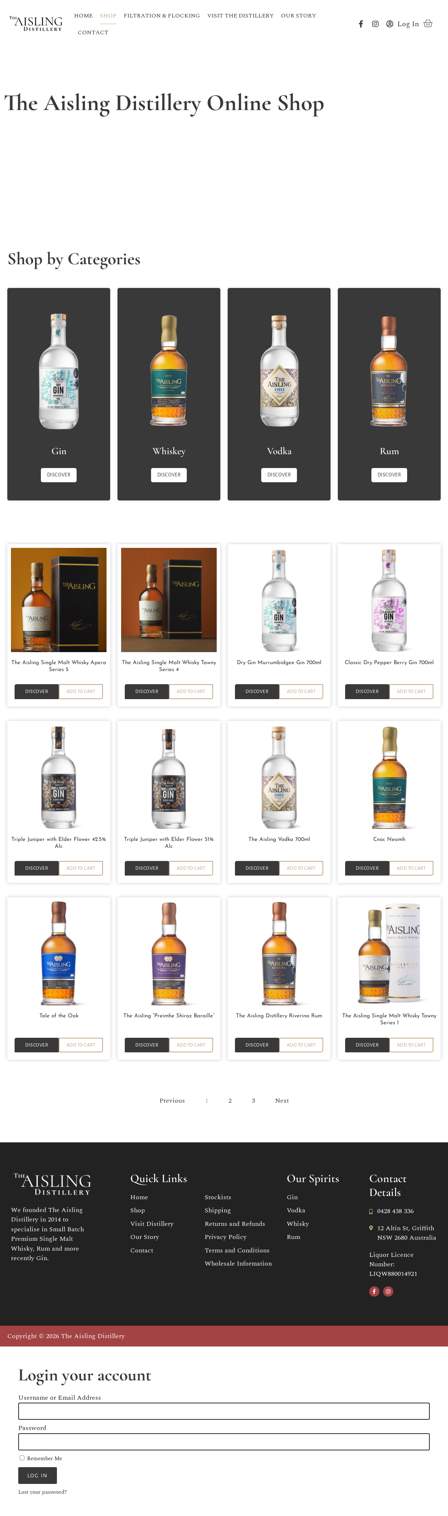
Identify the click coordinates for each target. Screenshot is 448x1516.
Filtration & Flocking (162, 15)
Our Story (298, 15)
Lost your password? (42, 1493)
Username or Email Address (59, 1398)
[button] (81, 685)
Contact (93, 32)
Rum (389, 443)
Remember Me (41, 1459)
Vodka (279, 443)
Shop (108, 15)
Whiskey (169, 443)
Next (282, 1101)
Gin (58, 443)
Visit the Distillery (240, 15)
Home (83, 15)
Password (32, 1429)
